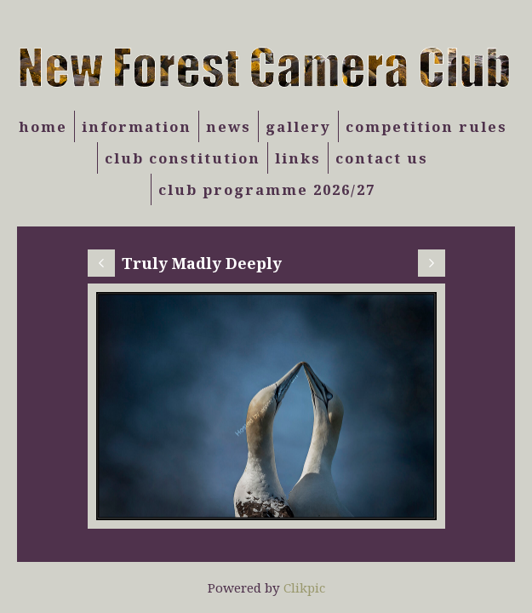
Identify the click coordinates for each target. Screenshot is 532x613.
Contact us (381, 158)
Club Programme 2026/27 (266, 189)
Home (43, 126)
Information (137, 126)
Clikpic (304, 587)
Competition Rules (426, 126)
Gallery (298, 126)
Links (298, 158)
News (228, 126)
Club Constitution (182, 158)
